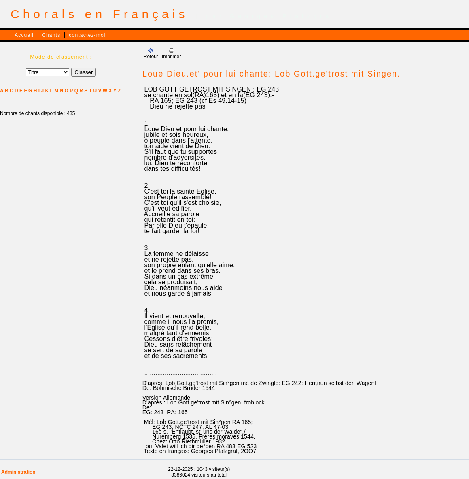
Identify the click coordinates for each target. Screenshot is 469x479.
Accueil (24, 35)
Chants (51, 35)
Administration (18, 472)
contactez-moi (87, 35)
